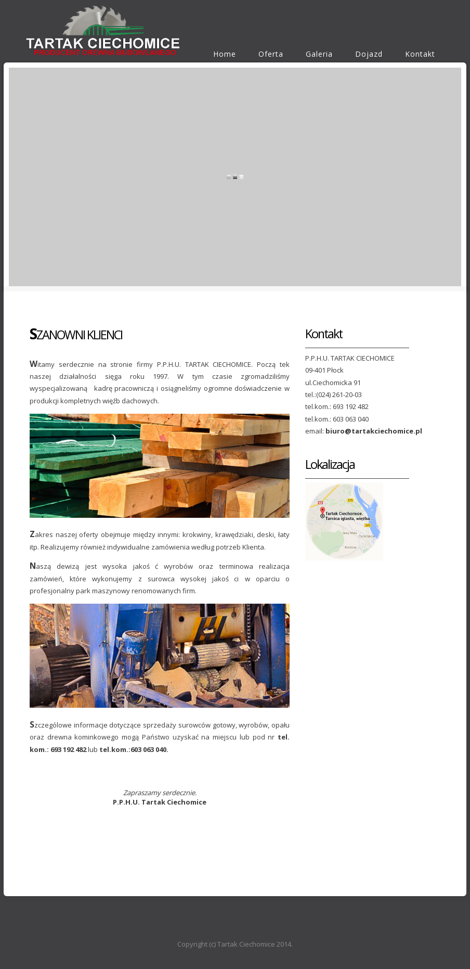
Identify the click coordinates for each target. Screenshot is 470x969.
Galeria (319, 54)
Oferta (270, 54)
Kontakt (420, 54)
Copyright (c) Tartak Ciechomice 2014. (235, 944)
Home (224, 54)
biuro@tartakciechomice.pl (373, 431)
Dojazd (369, 54)
